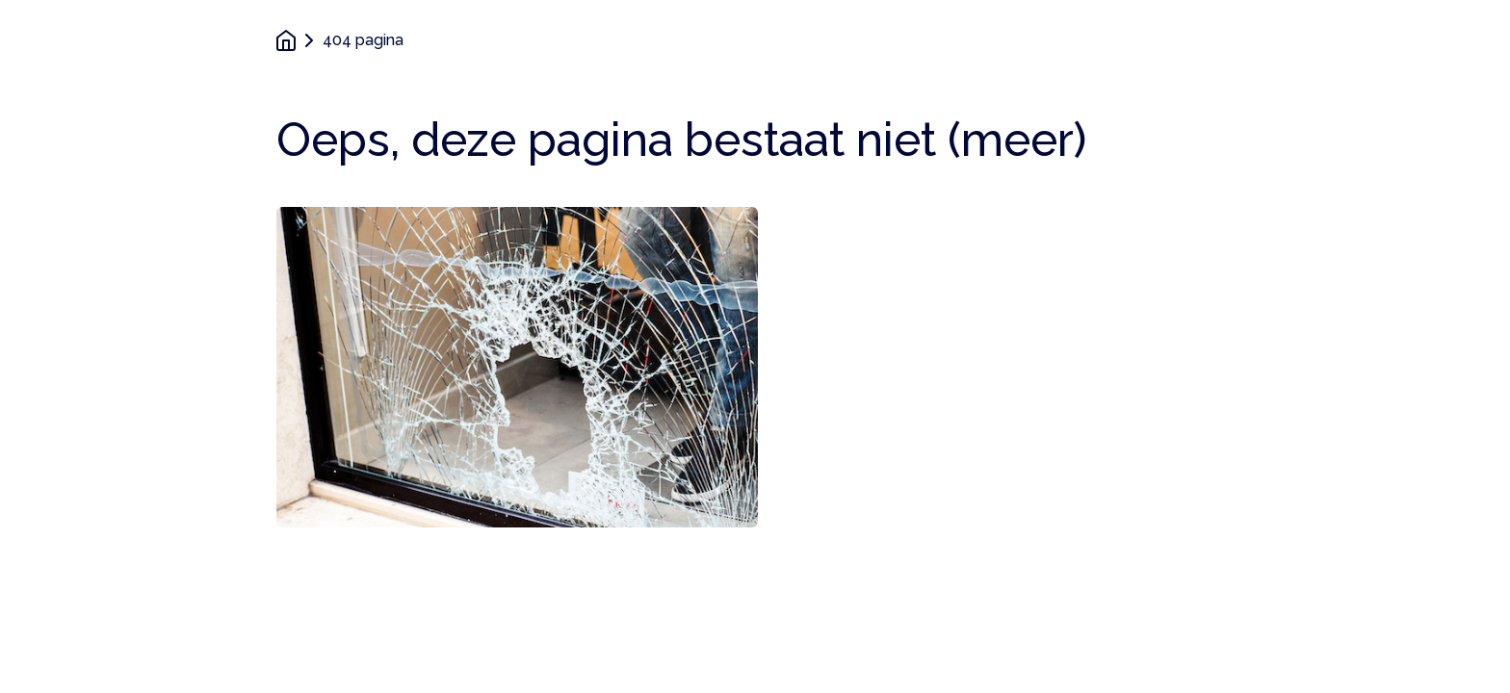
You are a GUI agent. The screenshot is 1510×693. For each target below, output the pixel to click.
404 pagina (363, 40)
